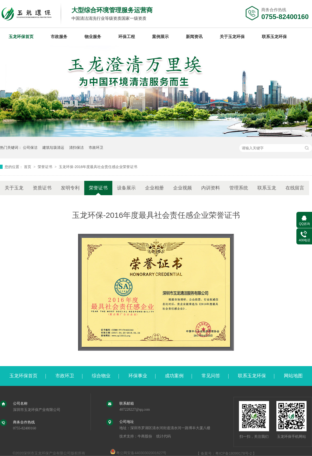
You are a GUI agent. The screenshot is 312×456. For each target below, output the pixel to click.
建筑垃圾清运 (53, 147)
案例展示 (160, 36)
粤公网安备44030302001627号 (138, 453)
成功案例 (174, 375)
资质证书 (42, 187)
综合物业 (101, 375)
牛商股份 (145, 436)
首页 (28, 167)
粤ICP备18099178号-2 (233, 453)
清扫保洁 (76, 147)
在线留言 (294, 187)
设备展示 (126, 187)
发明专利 (70, 187)
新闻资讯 (194, 36)
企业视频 (182, 187)
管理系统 (238, 187)
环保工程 (126, 36)
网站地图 (293, 375)
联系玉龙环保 (274, 36)
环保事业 (137, 375)
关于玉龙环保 (232, 36)
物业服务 (92, 36)
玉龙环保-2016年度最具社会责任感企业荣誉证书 (98, 167)
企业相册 (154, 187)
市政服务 (59, 36)
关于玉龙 (14, 187)
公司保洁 (30, 147)
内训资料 (210, 187)
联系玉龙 (266, 187)
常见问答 (211, 375)
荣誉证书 (45, 167)
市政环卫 (96, 147)
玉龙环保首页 (21, 36)
